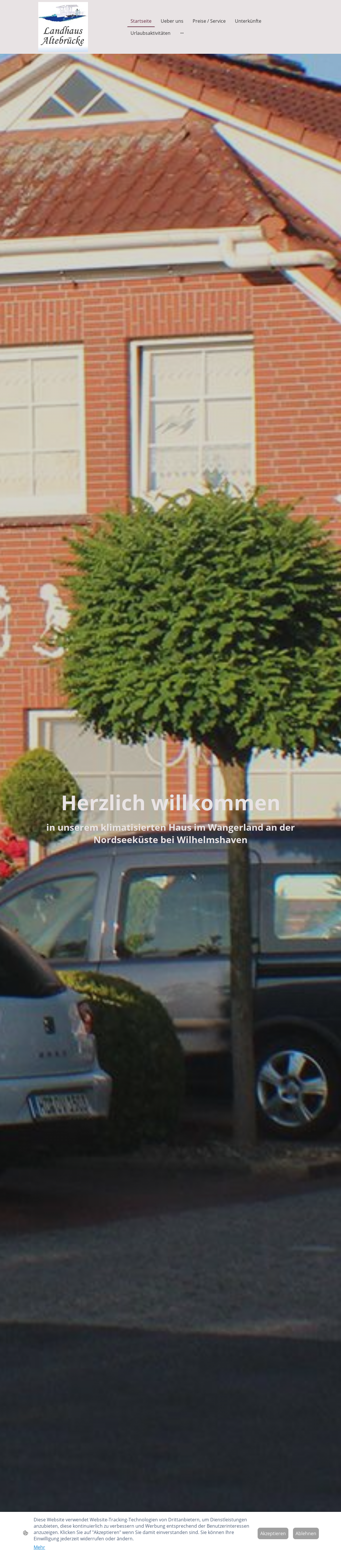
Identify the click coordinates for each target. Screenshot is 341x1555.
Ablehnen (306, 1533)
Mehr (39, 1547)
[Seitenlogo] (63, 27)
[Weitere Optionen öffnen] (182, 33)
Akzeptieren (273, 1533)
